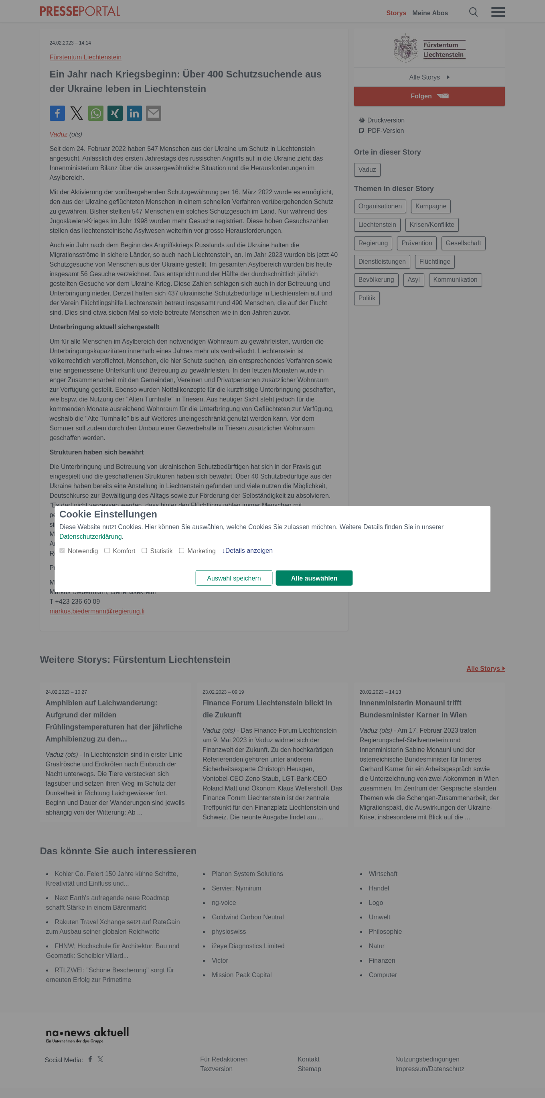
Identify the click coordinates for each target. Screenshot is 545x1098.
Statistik (161, 550)
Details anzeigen (249, 550)
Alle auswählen (314, 578)
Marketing (202, 550)
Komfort (124, 550)
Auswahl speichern (234, 578)
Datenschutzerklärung (90, 536)
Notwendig (83, 550)
